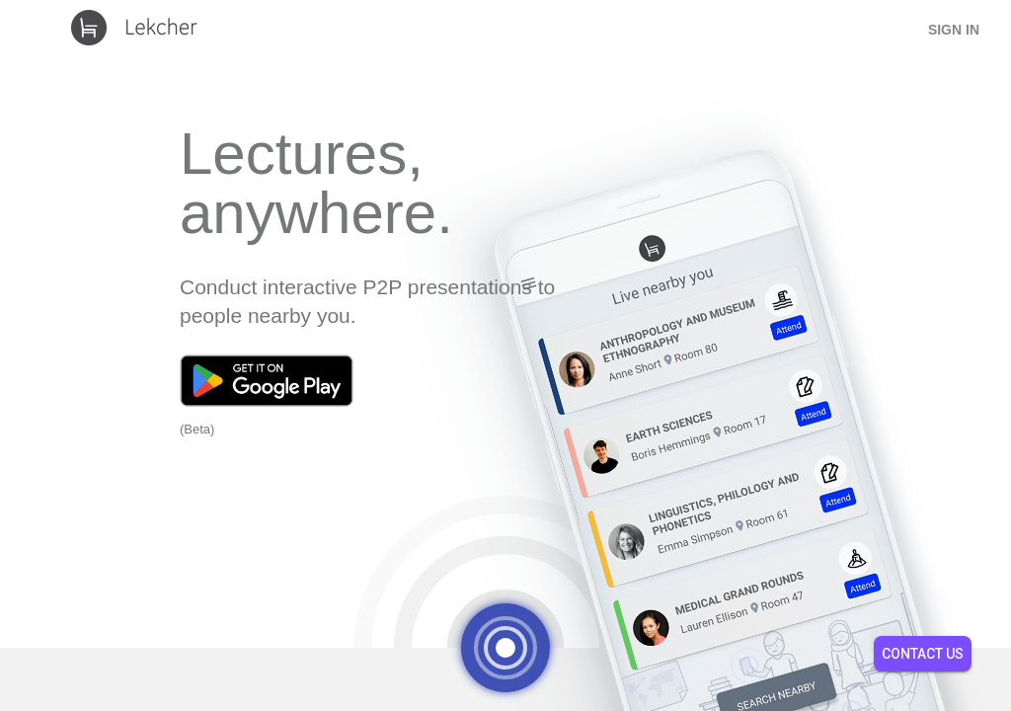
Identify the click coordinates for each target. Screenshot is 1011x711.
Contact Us (923, 654)
